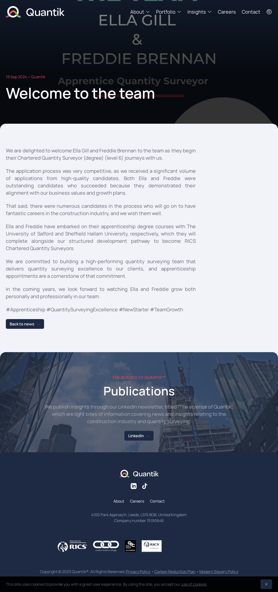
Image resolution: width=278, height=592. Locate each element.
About (140, 12)
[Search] (269, 11)
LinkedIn (136, 435)
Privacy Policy (138, 571)
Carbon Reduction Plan (174, 571)
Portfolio (169, 12)
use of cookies (193, 584)
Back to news (22, 324)
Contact (251, 12)
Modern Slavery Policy (218, 571)
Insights (199, 12)
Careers (227, 12)
